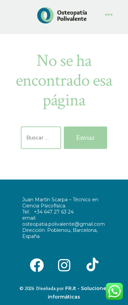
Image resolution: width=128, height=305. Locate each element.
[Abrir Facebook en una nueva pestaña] (37, 264)
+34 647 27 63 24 (54, 212)
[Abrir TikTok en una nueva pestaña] (91, 264)
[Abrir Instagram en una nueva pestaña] (64, 264)
